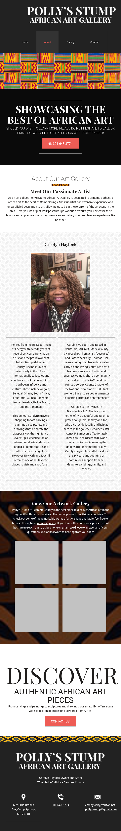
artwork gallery (46, 523)
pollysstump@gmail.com (101, 809)
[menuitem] (25, 42)
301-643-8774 (60, 805)
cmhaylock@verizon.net (100, 805)
